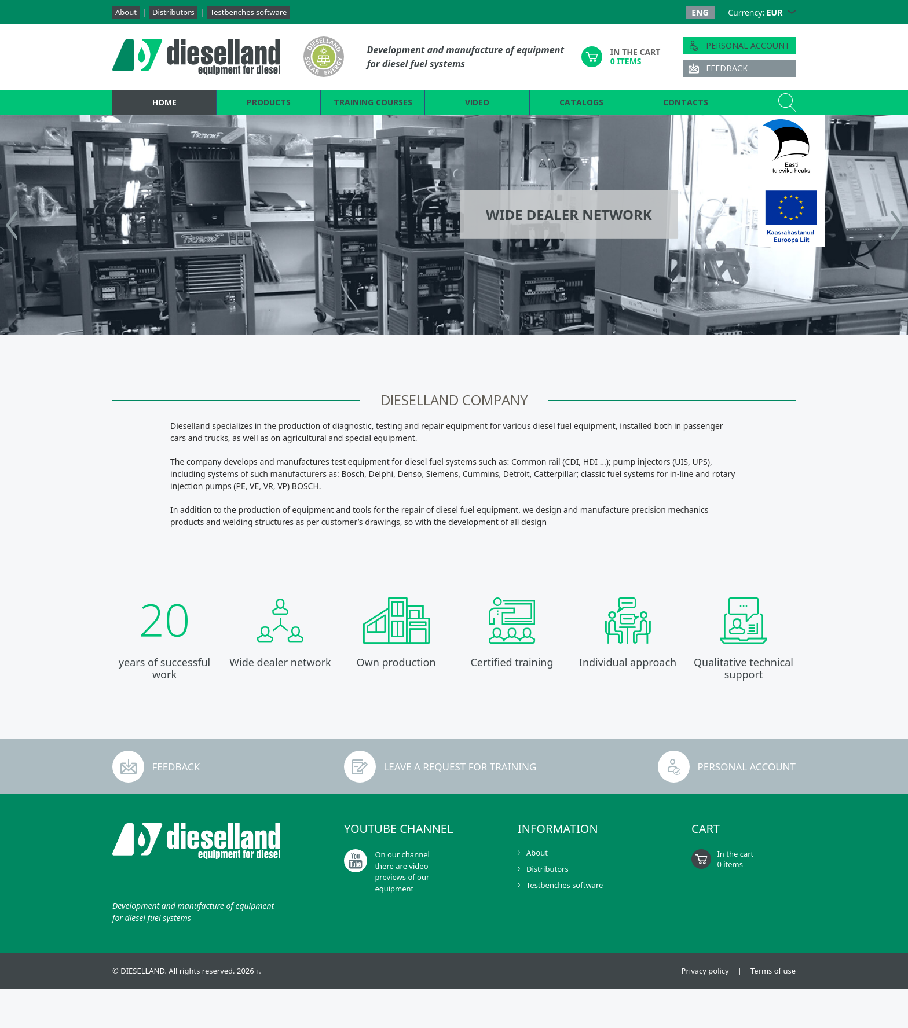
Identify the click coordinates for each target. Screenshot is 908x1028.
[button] (792, 12)
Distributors (173, 12)
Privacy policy (705, 971)
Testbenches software (248, 12)
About (126, 12)
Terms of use (773, 971)
